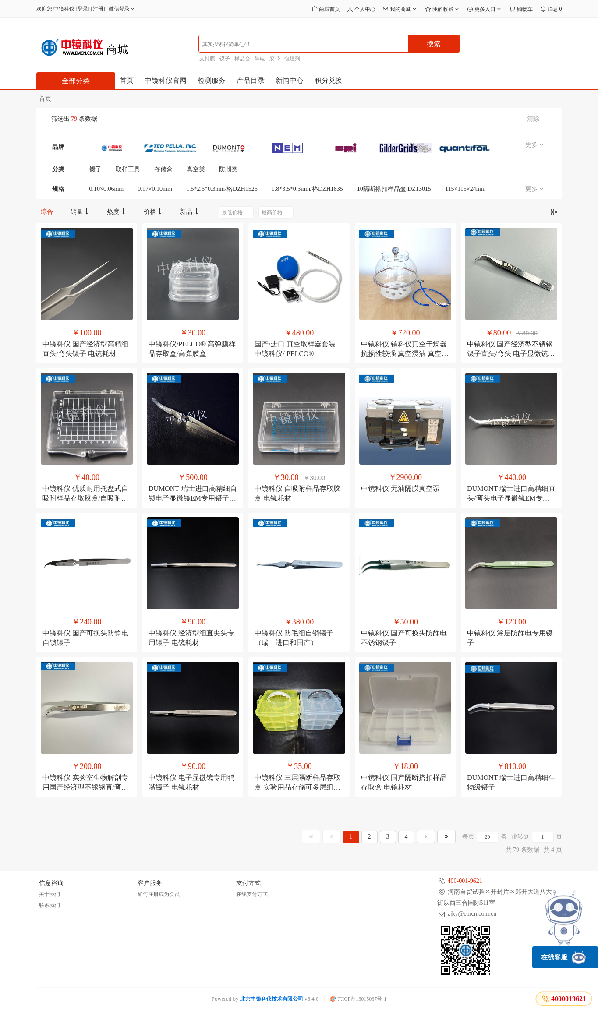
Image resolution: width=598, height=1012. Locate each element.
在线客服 (563, 957)
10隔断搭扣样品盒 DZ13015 (394, 189)
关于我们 (49, 894)
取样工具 (128, 169)
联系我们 (49, 905)
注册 (98, 9)
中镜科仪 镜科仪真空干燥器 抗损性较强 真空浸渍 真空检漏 (405, 353)
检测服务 (212, 80)
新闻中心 (290, 80)
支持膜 (207, 59)
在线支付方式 (252, 894)
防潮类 (228, 169)
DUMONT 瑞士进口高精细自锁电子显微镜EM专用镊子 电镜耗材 (193, 498)
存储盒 (163, 169)
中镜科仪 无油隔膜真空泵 (400, 488)
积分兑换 (329, 80)
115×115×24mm (465, 189)
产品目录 (251, 80)
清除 (533, 119)
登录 (83, 9)
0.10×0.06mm (106, 189)
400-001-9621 (465, 881)
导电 (260, 59)
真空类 (196, 169)
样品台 (242, 59)
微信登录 (122, 9)
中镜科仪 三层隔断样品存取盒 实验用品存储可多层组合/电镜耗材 (298, 787)
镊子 (224, 59)
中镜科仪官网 (166, 80)
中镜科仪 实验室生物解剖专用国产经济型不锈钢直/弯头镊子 (85, 787)
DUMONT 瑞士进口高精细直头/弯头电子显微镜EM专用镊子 (511, 498)
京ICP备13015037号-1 (358, 999)
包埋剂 (292, 59)
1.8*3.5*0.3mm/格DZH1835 (307, 189)
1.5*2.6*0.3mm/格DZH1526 (222, 189)
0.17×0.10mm (155, 189)
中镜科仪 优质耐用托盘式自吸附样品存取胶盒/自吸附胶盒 (85, 498)
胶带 (274, 59)
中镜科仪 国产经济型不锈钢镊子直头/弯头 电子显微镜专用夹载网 (511, 353)
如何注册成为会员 (159, 894)
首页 (127, 80)
